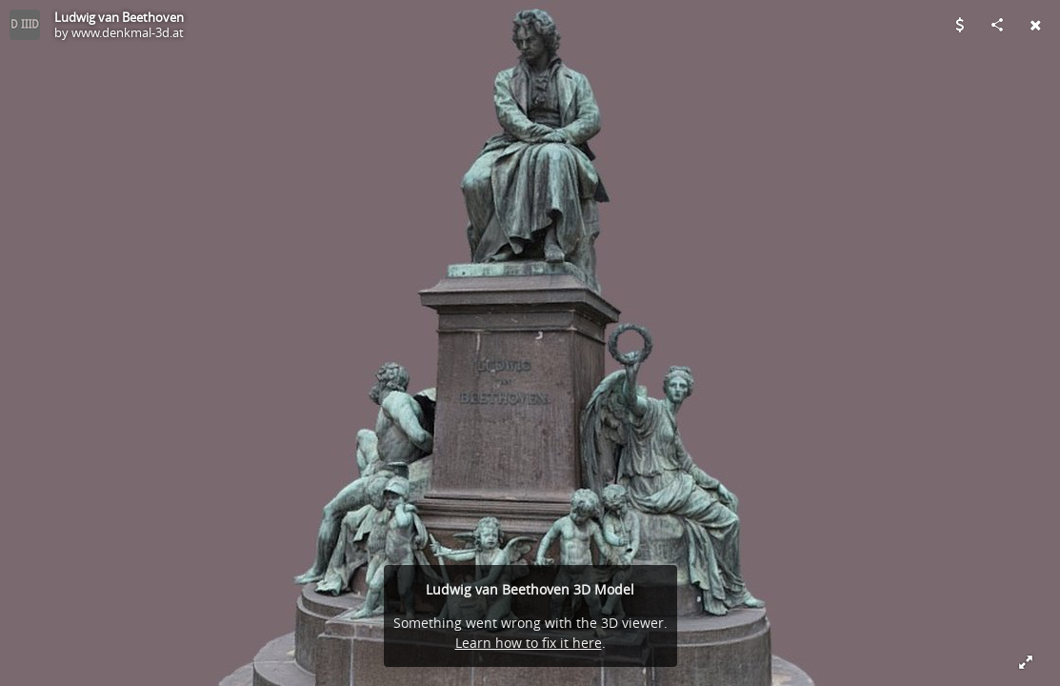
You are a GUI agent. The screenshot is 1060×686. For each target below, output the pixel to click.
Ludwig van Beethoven (119, 17)
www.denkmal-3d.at (127, 32)
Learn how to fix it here (528, 643)
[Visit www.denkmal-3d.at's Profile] (25, 25)
